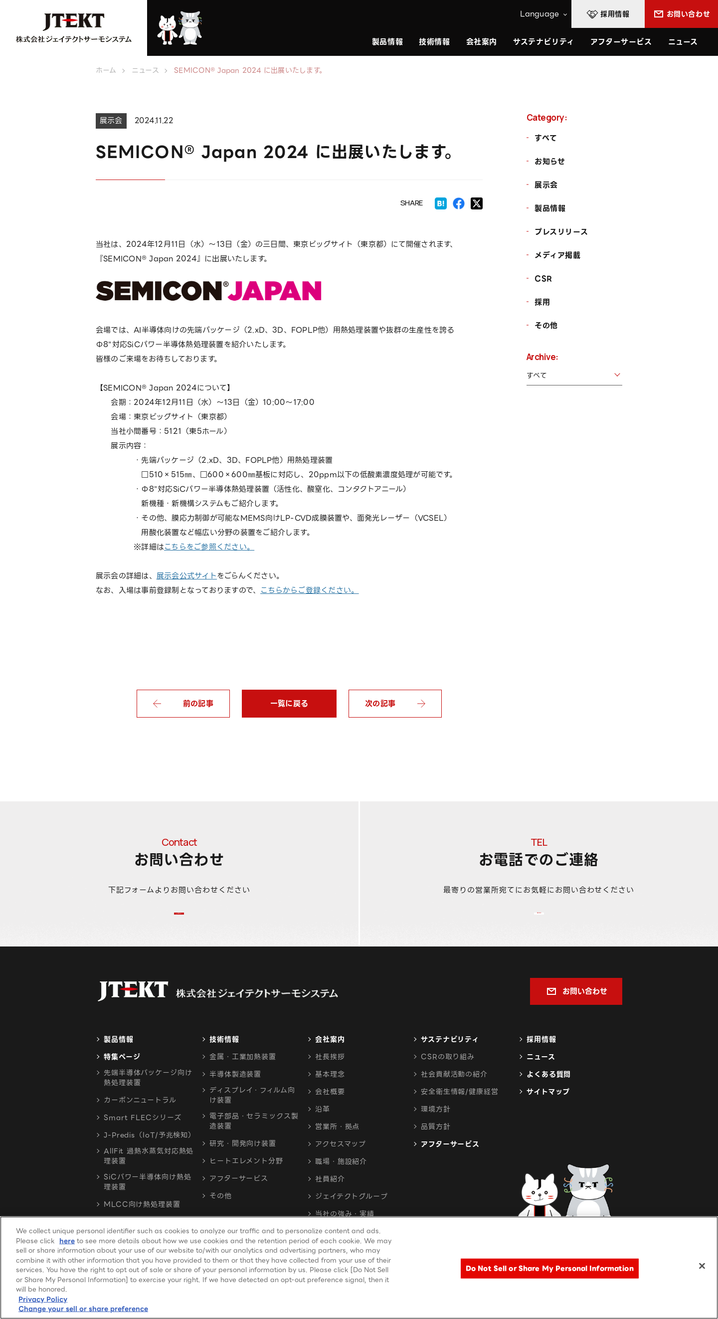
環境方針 (436, 1134)
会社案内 (330, 1064)
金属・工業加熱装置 (242, 1082)
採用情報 (541, 1064)
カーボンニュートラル (140, 1125)
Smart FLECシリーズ (142, 1142)
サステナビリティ (450, 1064)
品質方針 (436, 1151)
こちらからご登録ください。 (309, 590)
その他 (546, 325)
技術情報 (434, 42)
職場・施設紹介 (341, 1186)
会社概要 (330, 1117)
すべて (546, 138)
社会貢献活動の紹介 (454, 1099)
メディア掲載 (558, 255)
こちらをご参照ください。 (209, 547)
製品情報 (550, 208)
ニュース (683, 42)
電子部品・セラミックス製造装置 (254, 1146)
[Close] (702, 1266)
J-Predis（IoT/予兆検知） (149, 1160)
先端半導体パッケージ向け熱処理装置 (148, 1103)
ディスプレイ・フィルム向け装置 (252, 1120)
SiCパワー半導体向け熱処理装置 (147, 1207)
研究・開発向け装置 (242, 1168)
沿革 (322, 1134)
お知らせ (550, 161)
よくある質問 (549, 1099)
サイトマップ (548, 1117)
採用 (542, 302)
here (67, 1241)
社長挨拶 (330, 1082)
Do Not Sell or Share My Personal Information (550, 1268)
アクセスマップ (340, 1169)
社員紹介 (330, 1204)
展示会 (546, 185)
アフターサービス (621, 42)
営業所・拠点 (337, 1151)
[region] (359, 1267)
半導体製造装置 (235, 1099)
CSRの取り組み (448, 1082)
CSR (543, 278)
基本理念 (330, 1099)
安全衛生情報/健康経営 (460, 1117)
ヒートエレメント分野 (246, 1186)
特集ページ (122, 1082)
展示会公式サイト (187, 576)
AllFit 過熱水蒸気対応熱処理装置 (148, 1181)
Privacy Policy (42, 1299)
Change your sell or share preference (83, 1309)
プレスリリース (561, 231)
